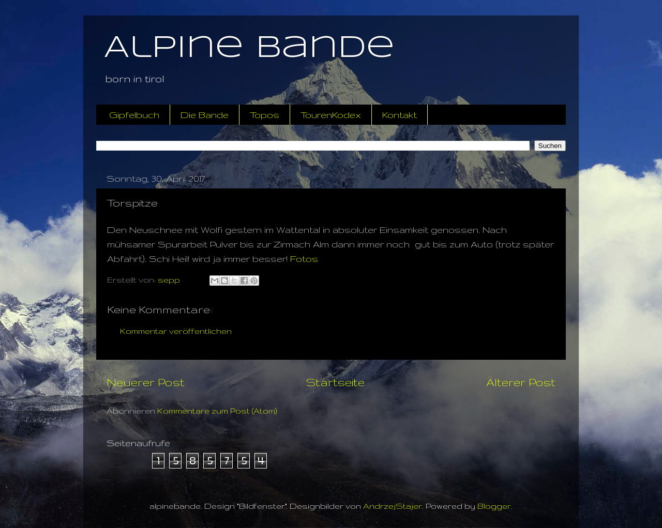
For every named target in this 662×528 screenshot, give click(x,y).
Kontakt (399, 115)
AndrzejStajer (392, 506)
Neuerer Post (146, 382)
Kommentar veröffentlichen (176, 331)
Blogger (494, 506)
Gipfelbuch (134, 115)
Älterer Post (520, 382)
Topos (264, 115)
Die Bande (204, 115)
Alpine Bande (249, 48)
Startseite (335, 382)
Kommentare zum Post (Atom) (217, 410)
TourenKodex (330, 115)
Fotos (304, 258)
